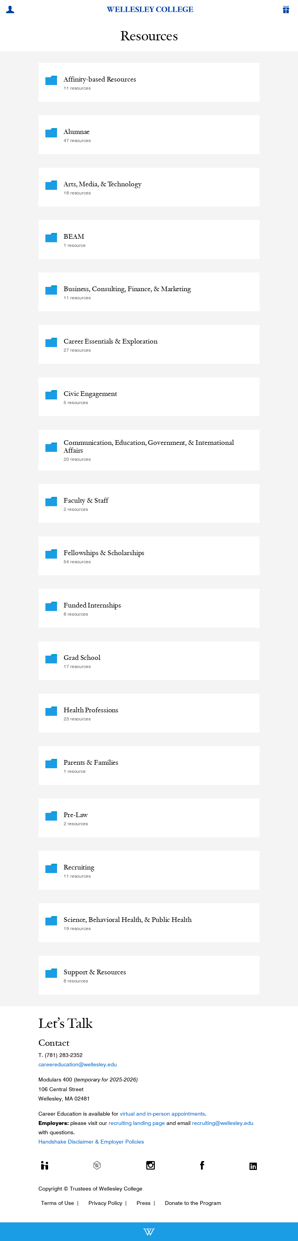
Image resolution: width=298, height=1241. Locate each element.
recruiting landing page (137, 1123)
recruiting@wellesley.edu (222, 1123)
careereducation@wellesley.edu (77, 1064)
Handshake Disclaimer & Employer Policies (91, 1142)
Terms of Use (57, 1203)
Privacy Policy (105, 1203)
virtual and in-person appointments (162, 1114)
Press (144, 1203)
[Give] (287, 10)
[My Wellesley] (11, 10)
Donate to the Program (193, 1203)
